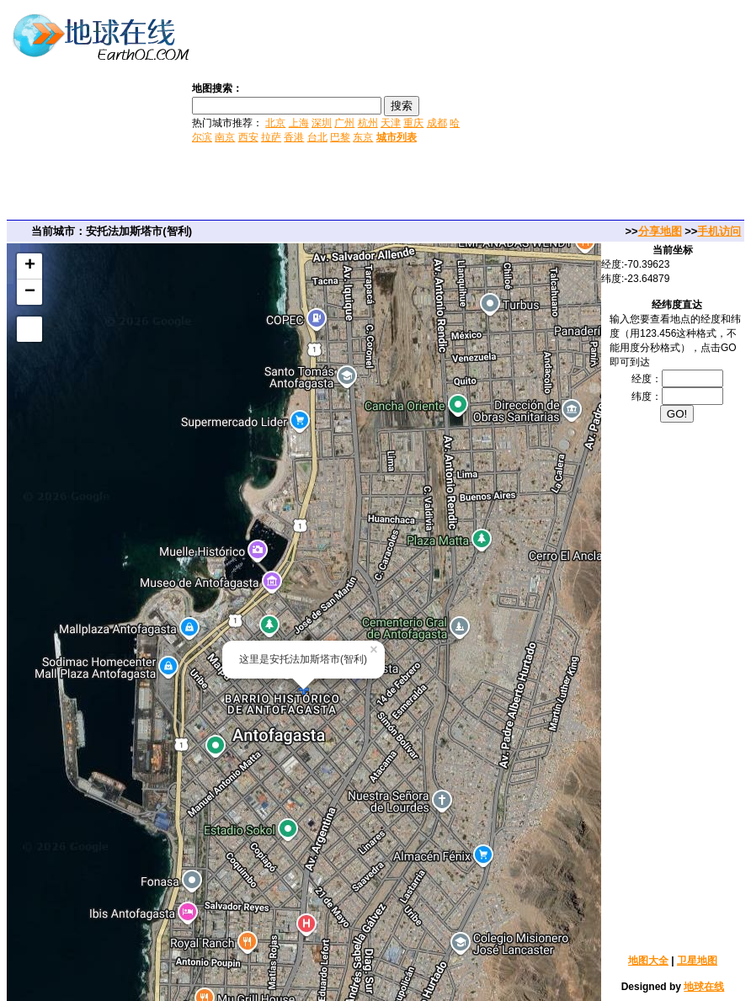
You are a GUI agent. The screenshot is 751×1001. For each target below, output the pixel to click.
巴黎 (340, 137)
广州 (344, 123)
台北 (317, 137)
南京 (225, 137)
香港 (294, 137)
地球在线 (704, 987)
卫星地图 (697, 960)
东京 (363, 137)
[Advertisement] (607, 112)
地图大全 (648, 960)
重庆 (413, 123)
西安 (248, 137)
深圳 (322, 123)
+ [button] (29, 266)
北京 (275, 123)
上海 (299, 123)
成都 (437, 123)
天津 (391, 123)
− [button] (29, 292)
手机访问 (719, 231)
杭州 (368, 123)
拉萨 (271, 137)
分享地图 (660, 231)
